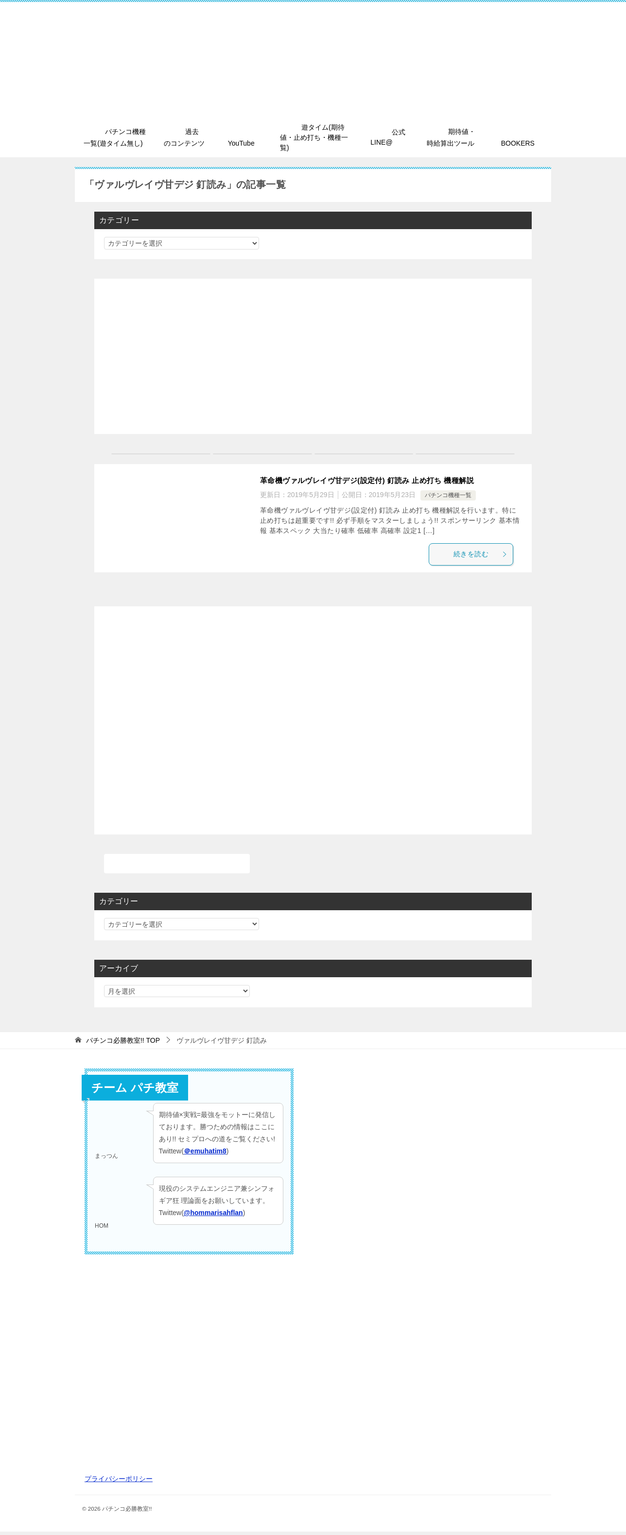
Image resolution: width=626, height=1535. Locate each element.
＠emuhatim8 (205, 1154)
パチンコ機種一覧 (448, 496)
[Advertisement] (313, 357)
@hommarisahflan (213, 1215)
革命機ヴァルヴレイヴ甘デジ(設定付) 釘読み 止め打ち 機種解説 (374, 481)
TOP (123, 1043)
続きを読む (485, 556)
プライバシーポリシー (119, 1481)
